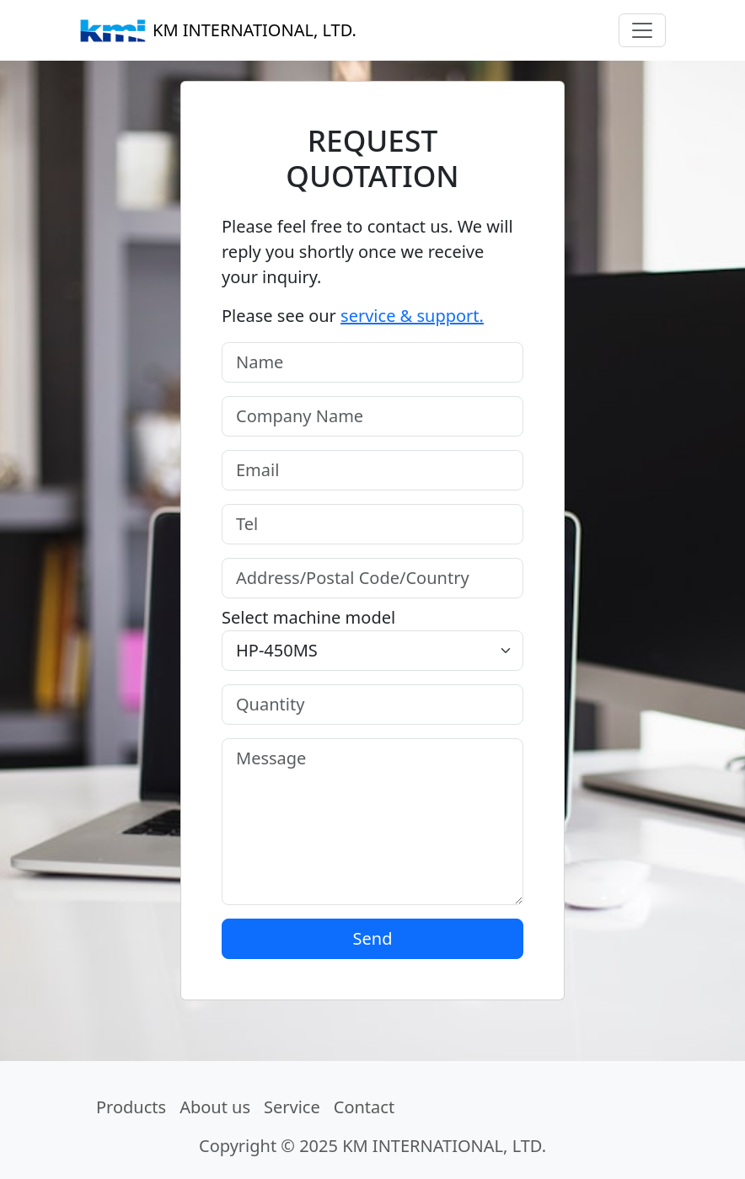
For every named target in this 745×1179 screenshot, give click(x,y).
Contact (364, 1107)
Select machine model (308, 617)
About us (215, 1107)
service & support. (412, 315)
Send (373, 938)
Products (131, 1107)
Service (292, 1107)
